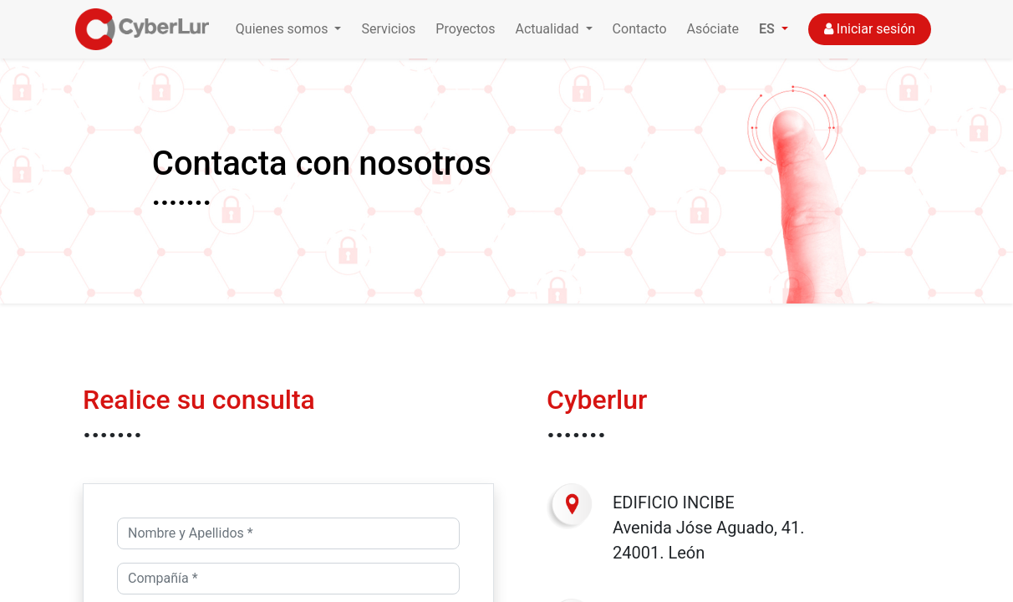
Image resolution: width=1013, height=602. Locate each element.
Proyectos (465, 29)
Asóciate (713, 29)
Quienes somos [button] (284, 29)
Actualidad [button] (548, 29)
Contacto (640, 29)
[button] (773, 29)
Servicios (388, 29)
